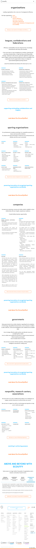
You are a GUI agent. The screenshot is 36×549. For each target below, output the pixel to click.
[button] (33, 1)
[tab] (5, 479)
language (32, 531)
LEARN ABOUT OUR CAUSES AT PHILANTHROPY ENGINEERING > (18, 496)
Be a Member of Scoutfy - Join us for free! (16, 508)
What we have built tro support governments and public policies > (18, 363)
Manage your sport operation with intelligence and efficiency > (18, 29)
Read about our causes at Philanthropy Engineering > (18, 437)
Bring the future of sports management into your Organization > (18, 176)
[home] (4, 1)
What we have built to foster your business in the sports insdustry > (18, 291)
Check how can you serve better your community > (18, 99)
